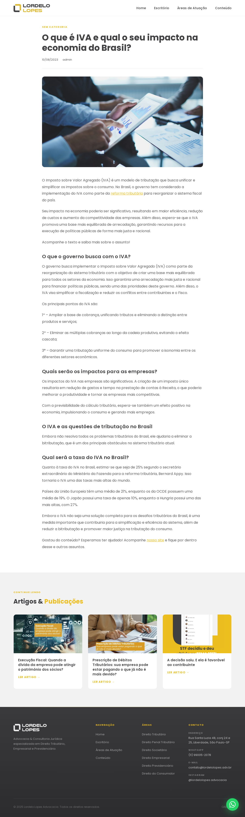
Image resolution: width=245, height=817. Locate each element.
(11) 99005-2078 (199, 755)
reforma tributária (127, 193)
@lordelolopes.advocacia (207, 780)
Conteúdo (223, 8)
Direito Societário (154, 750)
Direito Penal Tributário (158, 742)
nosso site (155, 540)
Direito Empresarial (156, 758)
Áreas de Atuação (192, 8)
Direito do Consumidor (158, 773)
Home (141, 8)
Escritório (161, 8)
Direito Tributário (154, 734)
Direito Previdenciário (157, 766)
